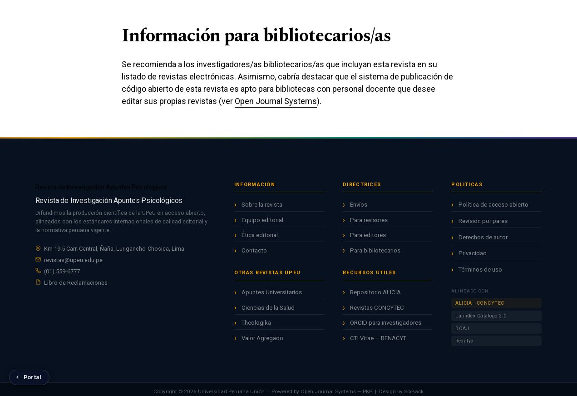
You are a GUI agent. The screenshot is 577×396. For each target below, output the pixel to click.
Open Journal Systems (276, 101)
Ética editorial (260, 235)
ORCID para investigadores (385, 322)
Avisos (318, 13)
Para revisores (369, 220)
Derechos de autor (483, 237)
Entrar (534, 14)
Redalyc (464, 341)
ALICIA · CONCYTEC (479, 303)
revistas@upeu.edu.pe (73, 260)
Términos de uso (480, 269)
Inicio (221, 13)
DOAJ (462, 329)
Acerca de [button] (355, 13)
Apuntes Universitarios (272, 292)
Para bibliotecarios (375, 250)
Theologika (256, 322)
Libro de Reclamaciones (76, 282)
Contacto (254, 250)
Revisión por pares (483, 221)
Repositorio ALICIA (375, 292)
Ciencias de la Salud (268, 307)
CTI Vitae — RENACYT (378, 338)
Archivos (284, 13)
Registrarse (487, 14)
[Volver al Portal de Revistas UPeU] (29, 377)
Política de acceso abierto (493, 204)
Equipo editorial (262, 220)
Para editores (368, 235)
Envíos (358, 204)
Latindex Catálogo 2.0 (481, 316)
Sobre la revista (262, 204)
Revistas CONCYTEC (377, 307)
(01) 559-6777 (62, 271)
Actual (251, 13)
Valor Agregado (262, 338)
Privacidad (473, 253)
